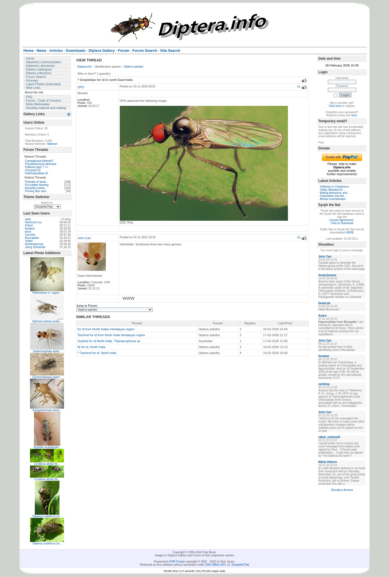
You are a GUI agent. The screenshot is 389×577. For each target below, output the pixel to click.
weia (28, 219)
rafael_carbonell (329, 437)
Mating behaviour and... (335, 192)
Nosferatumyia (34, 244)
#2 (298, 237)
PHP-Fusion (177, 561)
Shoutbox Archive (342, 490)
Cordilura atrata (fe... (47, 464)
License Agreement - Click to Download (342, 221)
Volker (29, 241)
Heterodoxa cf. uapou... (47, 292)
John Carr (84, 238)
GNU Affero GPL (215, 564)
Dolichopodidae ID (36, 173)
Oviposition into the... (333, 196)
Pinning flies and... (36, 191)
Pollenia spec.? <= (36, 167)
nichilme (324, 384)
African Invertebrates (333, 199)
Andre (322, 315)
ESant (29, 225)
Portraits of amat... (36, 181)
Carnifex (30, 234)
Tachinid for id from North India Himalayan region (111, 335)
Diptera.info (84, 66)
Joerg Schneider (35, 247)
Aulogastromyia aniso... (47, 410)
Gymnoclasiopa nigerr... (47, 377)
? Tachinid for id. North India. (97, 353)
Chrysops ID (32, 170)
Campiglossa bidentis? (39, 160)
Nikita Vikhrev (327, 462)
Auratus (30, 228)
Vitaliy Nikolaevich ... (333, 189)
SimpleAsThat (240, 564)
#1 (298, 86)
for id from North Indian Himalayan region (106, 329)
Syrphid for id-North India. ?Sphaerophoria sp (109, 341)
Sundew (323, 356)
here (354, 115)
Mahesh (52, 143)
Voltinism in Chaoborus (334, 186)
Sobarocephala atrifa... (47, 351)
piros (28, 231)
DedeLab (324, 303)
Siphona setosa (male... (47, 321)
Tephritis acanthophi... (47, 447)
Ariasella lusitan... (36, 188)
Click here (335, 106)
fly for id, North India (91, 347)
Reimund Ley (33, 222)
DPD (81, 87)
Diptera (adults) (133, 66)
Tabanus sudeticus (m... (47, 516)
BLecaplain (32, 237)
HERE (350, 232)
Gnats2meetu (327, 275)
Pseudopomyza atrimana (40, 164)
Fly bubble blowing (36, 184)
